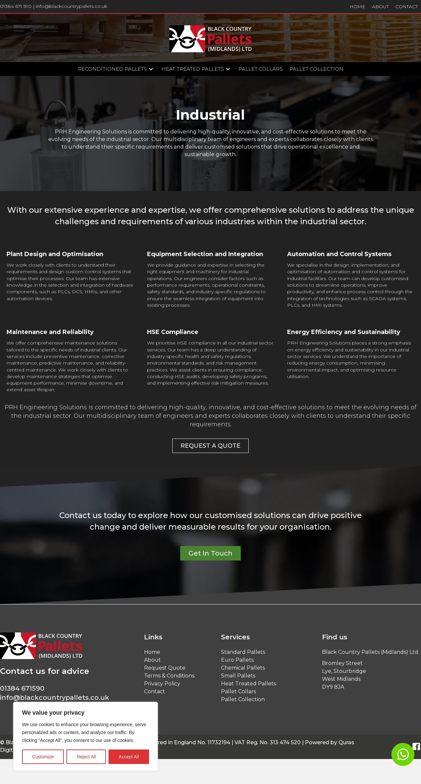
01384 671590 (22, 688)
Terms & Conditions (169, 676)
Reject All (86, 756)
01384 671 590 (16, 6)
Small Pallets (238, 676)
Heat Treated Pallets (248, 683)
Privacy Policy (162, 683)
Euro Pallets (237, 660)
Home (152, 652)
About (152, 660)
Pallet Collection (243, 699)
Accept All (129, 756)
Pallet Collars (238, 691)
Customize (43, 756)
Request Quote (165, 668)
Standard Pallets (243, 652)
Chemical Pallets (243, 668)
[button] (151, 69)
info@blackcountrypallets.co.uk (71, 6)
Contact (154, 691)
